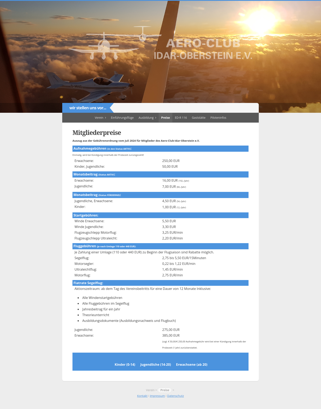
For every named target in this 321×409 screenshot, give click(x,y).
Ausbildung (146, 118)
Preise (165, 118)
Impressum (157, 396)
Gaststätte (199, 118)
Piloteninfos (218, 118)
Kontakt (142, 396)
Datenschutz (175, 396)
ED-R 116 (181, 118)
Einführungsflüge (122, 118)
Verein (99, 118)
